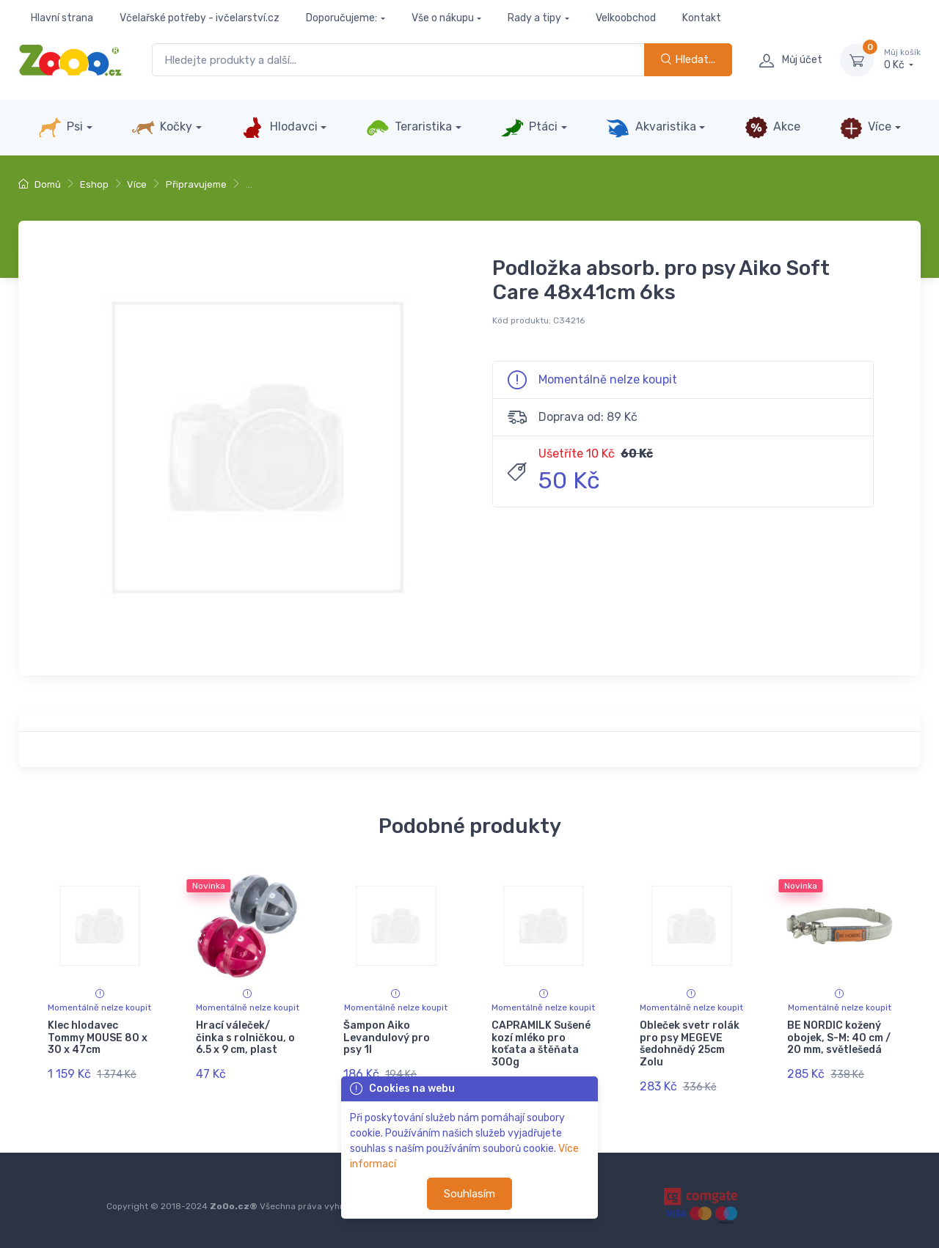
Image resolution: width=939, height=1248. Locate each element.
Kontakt (701, 18)
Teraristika (409, 127)
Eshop (94, 184)
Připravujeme (196, 184)
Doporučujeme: (341, 18)
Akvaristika (650, 127)
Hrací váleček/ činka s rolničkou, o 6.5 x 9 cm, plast (245, 1038)
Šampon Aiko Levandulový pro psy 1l (386, 1038)
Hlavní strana (62, 18)
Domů (39, 184)
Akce (772, 127)
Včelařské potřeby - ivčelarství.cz (199, 18)
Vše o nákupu (443, 18)
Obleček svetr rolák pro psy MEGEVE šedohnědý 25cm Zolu (689, 1043)
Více (865, 127)
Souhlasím (469, 1193)
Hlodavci (279, 127)
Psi (60, 127)
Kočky (161, 127)
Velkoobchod (626, 18)
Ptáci (529, 127)
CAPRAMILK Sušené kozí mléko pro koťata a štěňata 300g (541, 1043)
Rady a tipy (534, 18)
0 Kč (902, 59)
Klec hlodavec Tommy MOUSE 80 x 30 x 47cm (97, 1038)
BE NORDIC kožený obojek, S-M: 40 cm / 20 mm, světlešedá (839, 1038)
